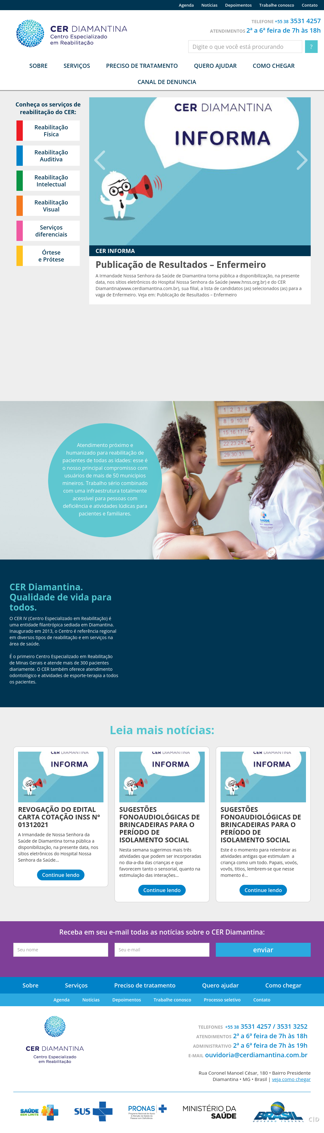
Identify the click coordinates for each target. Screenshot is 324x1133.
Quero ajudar (215, 65)
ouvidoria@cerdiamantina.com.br (256, 1055)
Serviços (76, 985)
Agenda (186, 5)
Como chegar (274, 65)
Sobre (30, 985)
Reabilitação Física (51, 130)
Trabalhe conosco (276, 5)
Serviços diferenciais (51, 230)
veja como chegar (291, 1079)
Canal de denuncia (167, 82)
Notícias (210, 5)
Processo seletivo (222, 1000)
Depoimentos (238, 5)
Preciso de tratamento (142, 65)
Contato (310, 5)
